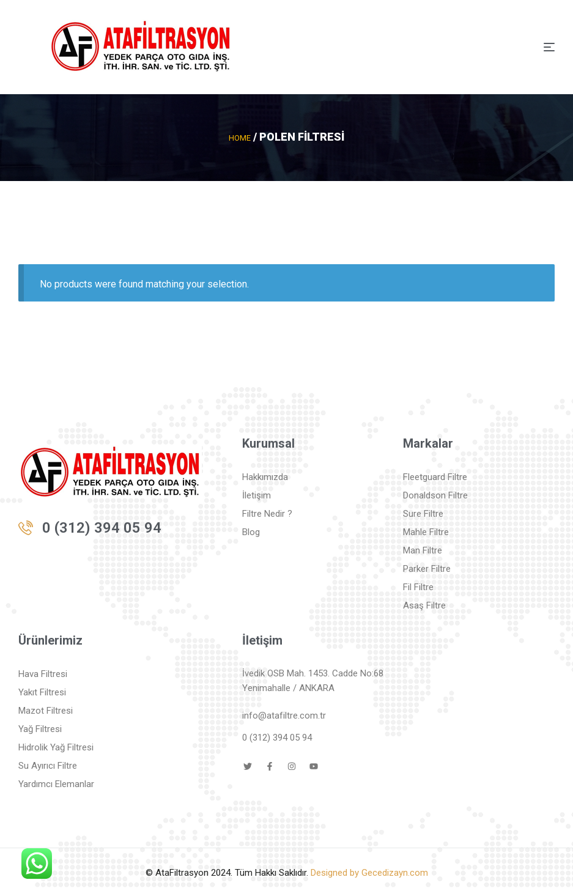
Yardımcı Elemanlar (56, 783)
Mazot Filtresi (45, 710)
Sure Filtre (423, 513)
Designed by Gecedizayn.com (369, 872)
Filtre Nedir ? (267, 513)
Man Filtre (422, 549)
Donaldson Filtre (435, 494)
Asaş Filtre (424, 604)
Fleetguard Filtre (435, 476)
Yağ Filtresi (40, 728)
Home (240, 137)
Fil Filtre (418, 586)
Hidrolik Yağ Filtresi (56, 746)
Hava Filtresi (42, 673)
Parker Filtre (427, 568)
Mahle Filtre (426, 531)
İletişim (256, 494)
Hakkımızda (265, 476)
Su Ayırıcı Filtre (47, 765)
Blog (251, 531)
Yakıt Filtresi (42, 691)
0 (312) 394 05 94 (101, 527)
